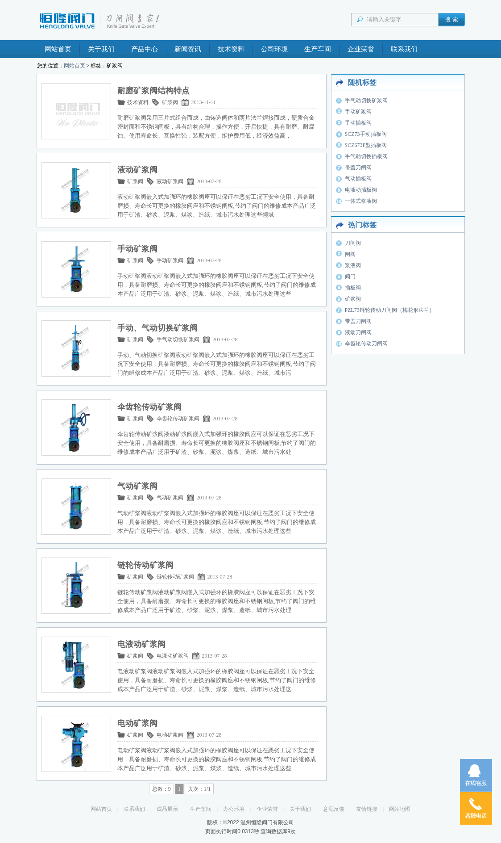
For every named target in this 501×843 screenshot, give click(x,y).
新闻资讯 (187, 49)
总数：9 (161, 789)
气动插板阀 (358, 179)
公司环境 (274, 49)
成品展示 (167, 809)
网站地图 (399, 809)
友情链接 (366, 809)
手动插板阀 (358, 123)
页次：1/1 (199, 789)
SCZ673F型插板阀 (366, 145)
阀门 (350, 276)
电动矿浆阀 (170, 735)
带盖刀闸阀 (358, 167)
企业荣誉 (361, 49)
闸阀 (350, 254)
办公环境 (233, 809)
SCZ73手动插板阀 (366, 134)
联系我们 (404, 49)
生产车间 (317, 49)
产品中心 (144, 49)
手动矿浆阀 (170, 260)
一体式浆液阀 (361, 201)
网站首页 (58, 49)
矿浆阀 (170, 102)
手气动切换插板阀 (366, 156)
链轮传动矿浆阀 (175, 577)
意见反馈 (333, 809)
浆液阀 (353, 265)
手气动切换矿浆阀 (178, 339)
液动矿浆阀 (170, 181)
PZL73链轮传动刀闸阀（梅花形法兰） (390, 310)
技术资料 (231, 49)
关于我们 (101, 49)
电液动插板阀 (361, 190)
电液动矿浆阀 (173, 656)
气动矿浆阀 (170, 498)
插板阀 (353, 288)
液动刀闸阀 (358, 332)
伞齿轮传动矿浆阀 (178, 418)
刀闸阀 (353, 243)
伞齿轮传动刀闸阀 (366, 343)
